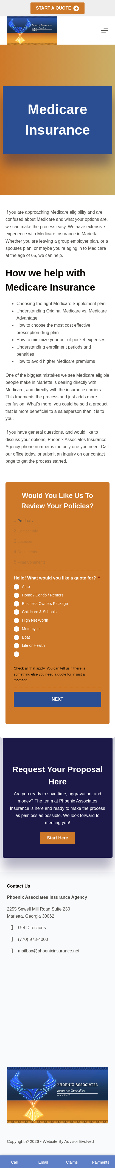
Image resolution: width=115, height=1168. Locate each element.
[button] (57, 838)
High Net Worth (35, 620)
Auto (26, 586)
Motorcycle (31, 629)
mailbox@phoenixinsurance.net (48, 951)
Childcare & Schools (39, 612)
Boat (26, 637)
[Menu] (104, 30)
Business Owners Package (45, 603)
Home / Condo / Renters (42, 595)
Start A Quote (57, 8)
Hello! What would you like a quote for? (57, 578)
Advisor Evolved (79, 1141)
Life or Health (33, 645)
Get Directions (32, 927)
